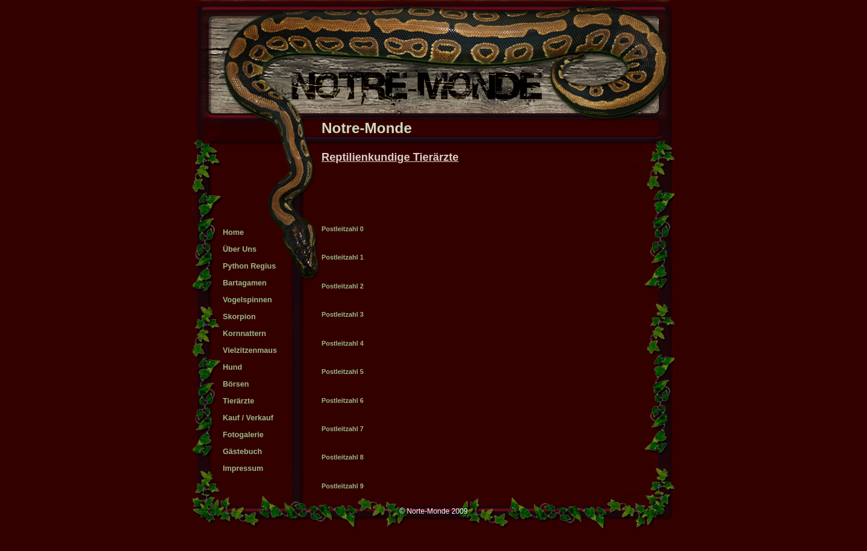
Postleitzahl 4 (343, 343)
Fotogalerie (243, 435)
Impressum (243, 468)
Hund (232, 367)
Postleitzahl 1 (343, 257)
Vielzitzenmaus (250, 350)
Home (233, 232)
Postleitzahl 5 (343, 371)
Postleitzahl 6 (343, 400)
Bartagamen (245, 283)
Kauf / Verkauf (248, 418)
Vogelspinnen (247, 300)
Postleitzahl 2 (343, 286)
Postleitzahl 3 (343, 314)
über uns (239, 249)
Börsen (236, 384)
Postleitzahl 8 (343, 457)
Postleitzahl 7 (343, 428)
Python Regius (249, 266)
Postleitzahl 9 (343, 486)
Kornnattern (244, 333)
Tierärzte (238, 401)
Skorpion (239, 317)
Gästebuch (242, 451)
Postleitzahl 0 (343, 228)
